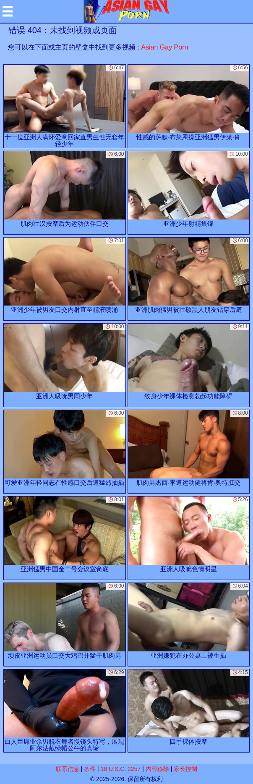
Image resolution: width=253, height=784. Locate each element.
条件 (90, 769)
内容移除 (157, 769)
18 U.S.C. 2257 (121, 769)
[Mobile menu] (7, 11)
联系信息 (67, 769)
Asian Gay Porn (164, 47)
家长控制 (185, 769)
